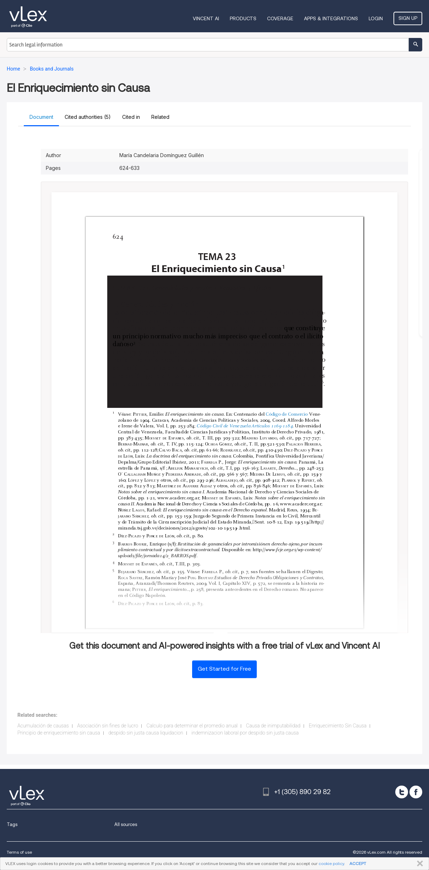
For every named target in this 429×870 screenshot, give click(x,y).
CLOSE (418, 863)
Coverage (280, 18)
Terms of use (19, 852)
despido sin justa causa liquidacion (145, 733)
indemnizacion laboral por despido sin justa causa (245, 733)
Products (243, 18)
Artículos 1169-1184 (271, 426)
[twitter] (401, 792)
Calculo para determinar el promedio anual (192, 725)
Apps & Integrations (331, 18)
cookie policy (331, 863)
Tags (12, 824)
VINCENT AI (206, 18)
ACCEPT (357, 863)
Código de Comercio (287, 414)
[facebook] (415, 792)
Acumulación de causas (43, 725)
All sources (125, 824)
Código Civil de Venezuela (223, 426)
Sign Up (407, 18)
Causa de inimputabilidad (273, 725)
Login (376, 18)
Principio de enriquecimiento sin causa (58, 733)
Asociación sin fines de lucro (107, 725)
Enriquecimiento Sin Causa (337, 725)
